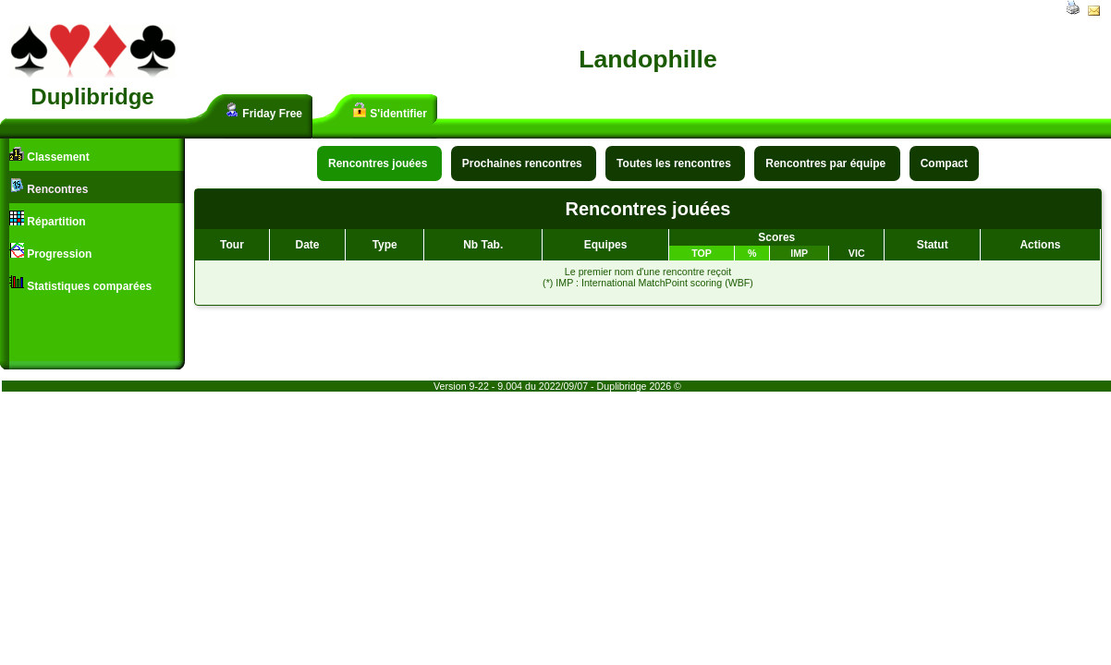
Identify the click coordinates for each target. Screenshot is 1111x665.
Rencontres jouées (379, 163)
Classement (49, 154)
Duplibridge (92, 96)
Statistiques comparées (80, 284)
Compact (944, 163)
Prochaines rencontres (523, 163)
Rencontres (48, 187)
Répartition (47, 219)
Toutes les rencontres (675, 163)
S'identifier (389, 111)
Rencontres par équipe (826, 163)
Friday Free (263, 111)
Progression (50, 251)
